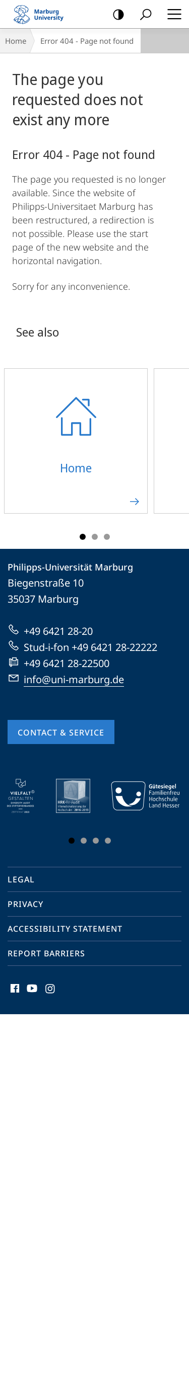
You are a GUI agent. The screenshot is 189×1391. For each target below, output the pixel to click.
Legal (21, 879)
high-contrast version (115, 15)
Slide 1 (83, 537)
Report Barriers (46, 953)
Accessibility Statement (65, 928)
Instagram (50, 991)
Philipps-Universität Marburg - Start (43, 14)
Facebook (14, 991)
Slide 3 (107, 537)
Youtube (31, 991)
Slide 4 (108, 841)
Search (142, 15)
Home (15, 41)
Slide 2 (95, 537)
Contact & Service (61, 732)
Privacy (25, 904)
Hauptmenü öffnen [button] (171, 14)
